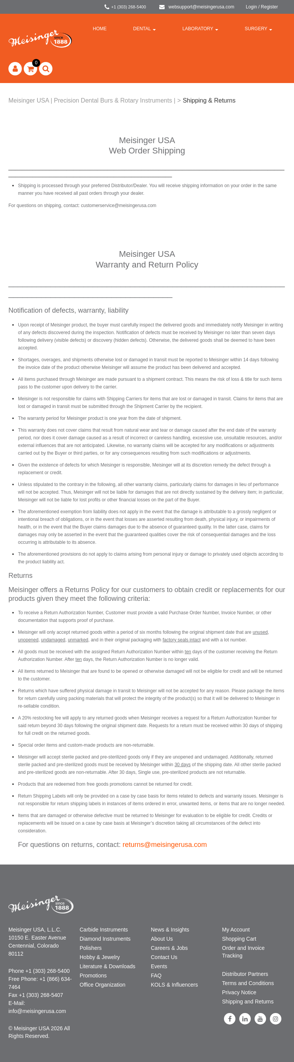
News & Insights (170, 930)
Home (100, 28)
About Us (162, 939)
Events (159, 966)
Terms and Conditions (248, 983)
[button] (30, 68)
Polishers (91, 948)
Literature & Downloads (108, 966)
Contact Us (164, 957)
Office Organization (103, 985)
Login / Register (262, 7)
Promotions (93, 975)
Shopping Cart (239, 939)
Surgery (258, 28)
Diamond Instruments (105, 939)
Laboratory (200, 28)
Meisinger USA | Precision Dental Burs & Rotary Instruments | (91, 100)
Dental (144, 28)
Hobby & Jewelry (100, 957)
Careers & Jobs (169, 948)
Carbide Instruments (104, 930)
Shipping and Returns (248, 1001)
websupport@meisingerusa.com (196, 7)
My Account (236, 930)
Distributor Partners (245, 974)
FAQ (156, 975)
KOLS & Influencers (174, 985)
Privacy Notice (239, 992)
